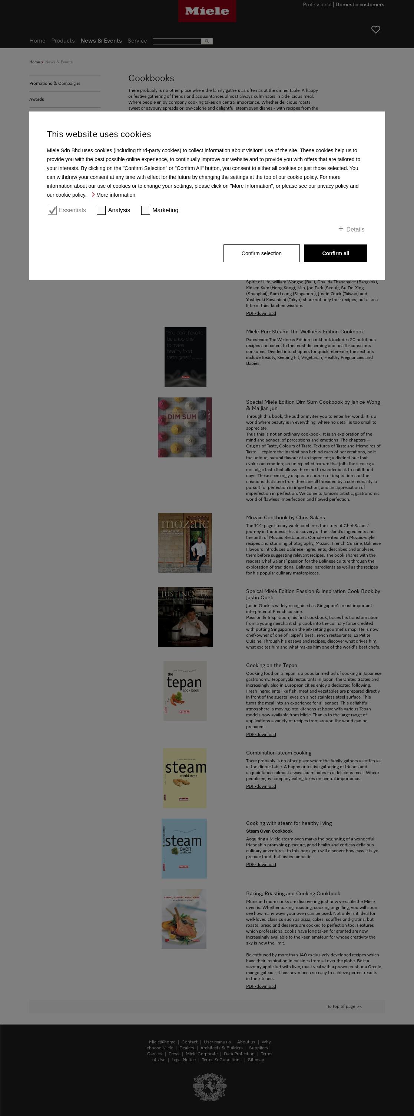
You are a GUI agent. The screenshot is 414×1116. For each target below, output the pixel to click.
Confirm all (335, 253)
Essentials (72, 210)
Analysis (119, 210)
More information (115, 195)
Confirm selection (262, 253)
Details (356, 229)
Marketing (165, 210)
